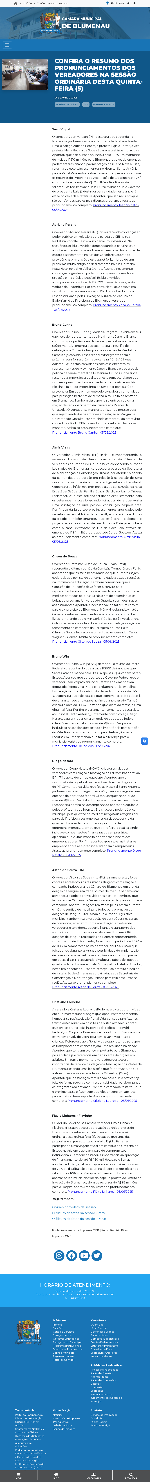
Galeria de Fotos (62, 1425)
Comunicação (62, 1410)
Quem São (97, 1324)
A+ (129, 3)
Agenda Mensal (100, 1376)
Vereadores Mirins (101, 1356)
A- (134, 3)
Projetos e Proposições (104, 1369)
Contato (96, 1410)
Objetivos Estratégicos (66, 1338)
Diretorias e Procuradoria (67, 1349)
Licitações (21, 1446)
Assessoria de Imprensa (66, 1418)
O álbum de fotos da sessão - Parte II (80, 1219)
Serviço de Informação (104, 1414)
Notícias (27, 3)
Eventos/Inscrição (101, 1425)
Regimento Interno (64, 1356)
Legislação (97, 1390)
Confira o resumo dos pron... (53, 3)
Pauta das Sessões (102, 1373)
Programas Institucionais (67, 1345)
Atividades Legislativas (106, 1365)
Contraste (117, 3)
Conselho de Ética (101, 1349)
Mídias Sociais (99, 1421)
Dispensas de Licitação (28, 1418)
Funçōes (58, 1328)
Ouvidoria (96, 1418)
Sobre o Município (63, 1352)
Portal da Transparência (29, 1414)
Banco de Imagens (64, 1428)
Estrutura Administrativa (104, 1345)
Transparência (25, 1410)
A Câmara (59, 1320)
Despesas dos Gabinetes (29, 1435)
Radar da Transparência (29, 1450)
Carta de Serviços (63, 1331)
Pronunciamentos (101, 1394)
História (57, 1324)
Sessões (95, 1383)
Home (16, 3)
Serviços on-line (62, 1335)
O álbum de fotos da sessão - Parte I (80, 1213)
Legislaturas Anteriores (104, 1352)
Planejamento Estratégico (68, 1342)
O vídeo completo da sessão (74, 1207)
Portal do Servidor (63, 1359)
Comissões (97, 1387)
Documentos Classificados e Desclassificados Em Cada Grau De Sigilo (30, 1457)
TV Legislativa (61, 1421)
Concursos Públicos (26, 1432)
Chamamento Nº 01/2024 (29, 1428)
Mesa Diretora (99, 1328)
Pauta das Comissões (103, 1380)
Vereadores (98, 1320)
